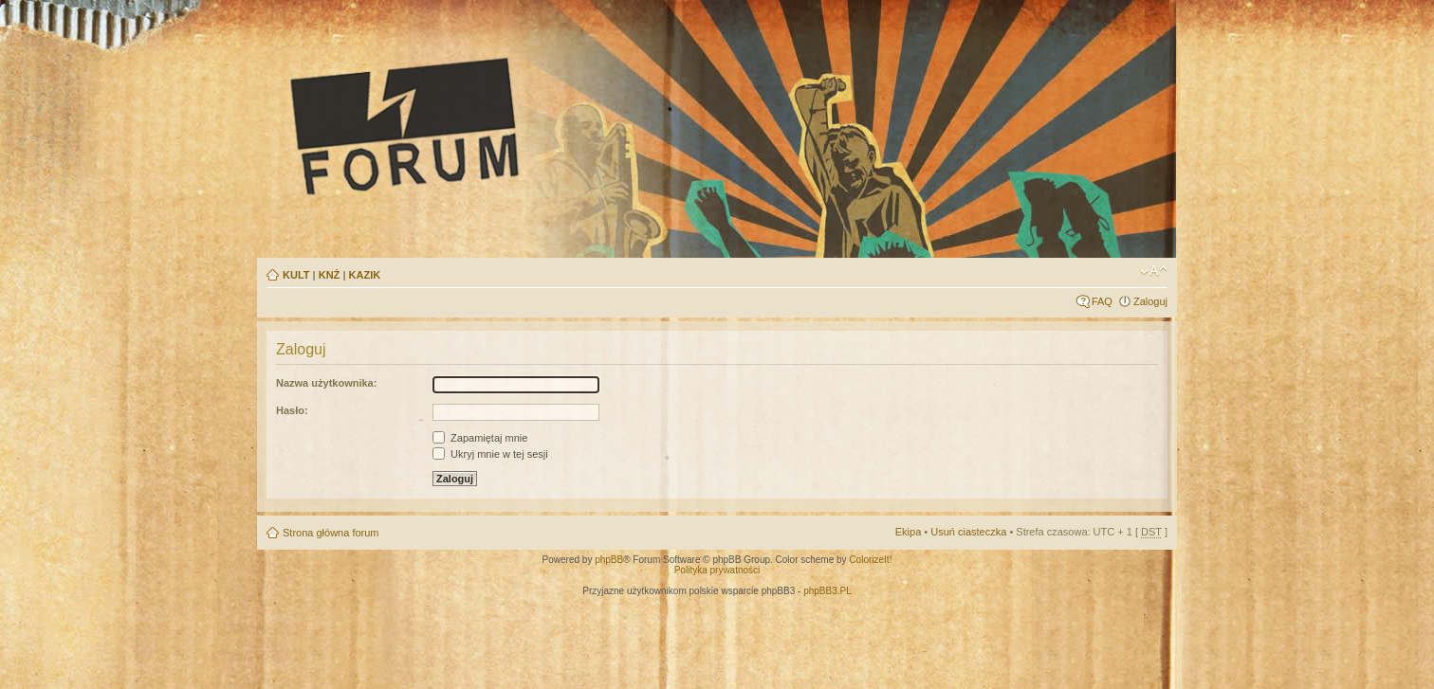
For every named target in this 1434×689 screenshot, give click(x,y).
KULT (296, 275)
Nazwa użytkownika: (326, 383)
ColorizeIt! (870, 559)
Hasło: (292, 410)
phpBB (609, 559)
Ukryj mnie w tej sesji (490, 454)
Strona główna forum (331, 532)
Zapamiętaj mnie (479, 438)
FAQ (1102, 301)
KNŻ (329, 275)
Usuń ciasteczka (968, 531)
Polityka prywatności (717, 570)
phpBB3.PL (827, 591)
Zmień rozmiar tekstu (1153, 271)
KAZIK (365, 275)
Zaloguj (1150, 301)
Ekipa (908, 531)
